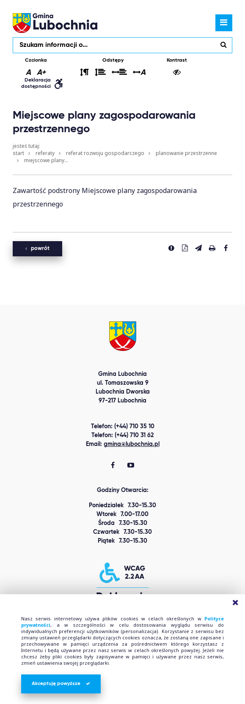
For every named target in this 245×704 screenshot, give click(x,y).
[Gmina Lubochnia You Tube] (130, 465)
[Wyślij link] (198, 248)
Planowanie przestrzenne (186, 153)
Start (18, 153)
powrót (37, 248)
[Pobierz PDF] (185, 248)
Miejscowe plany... (46, 160)
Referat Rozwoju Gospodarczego (105, 153)
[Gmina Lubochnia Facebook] (113, 465)
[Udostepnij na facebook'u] (225, 248)
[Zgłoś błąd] (171, 248)
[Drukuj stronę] (212, 248)
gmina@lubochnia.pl (132, 444)
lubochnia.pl (55, 23)
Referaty (45, 153)
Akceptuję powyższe (61, 683)
